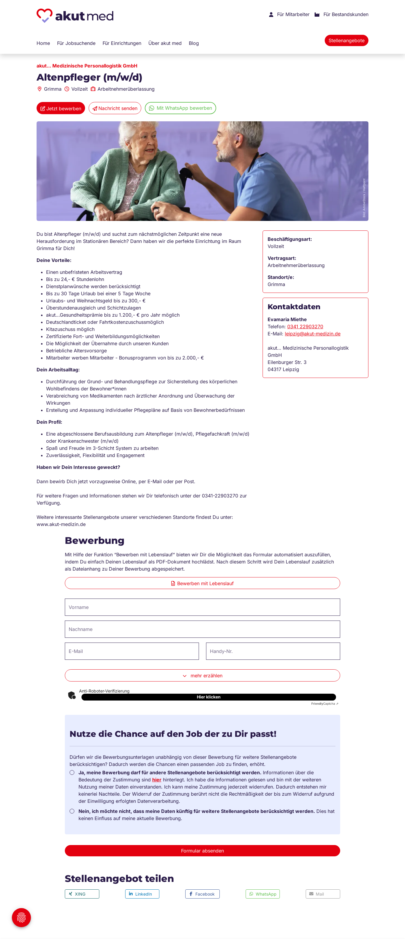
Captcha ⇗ (324, 703)
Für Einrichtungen (122, 43)
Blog (194, 43)
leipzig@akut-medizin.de (312, 334)
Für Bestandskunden (341, 15)
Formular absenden (202, 851)
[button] (82, 894)
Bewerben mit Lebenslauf (202, 583)
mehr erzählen (202, 676)
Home (43, 43)
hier (156, 780)
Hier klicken (209, 696)
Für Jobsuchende (76, 43)
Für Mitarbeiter (289, 15)
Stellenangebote (347, 40)
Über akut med (165, 43)
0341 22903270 (305, 326)
